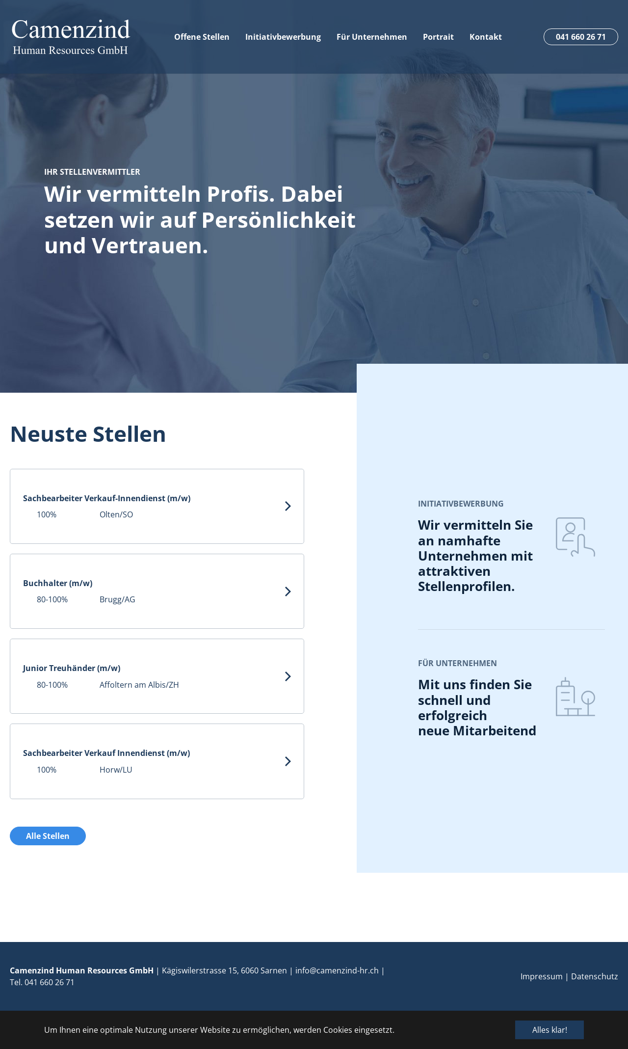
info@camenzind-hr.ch (337, 970)
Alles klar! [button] (549, 1029)
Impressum (542, 976)
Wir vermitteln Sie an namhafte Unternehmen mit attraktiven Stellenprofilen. (475, 555)
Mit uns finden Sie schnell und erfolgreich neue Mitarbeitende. (482, 707)
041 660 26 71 (50, 982)
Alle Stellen (48, 836)
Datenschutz (594, 976)
